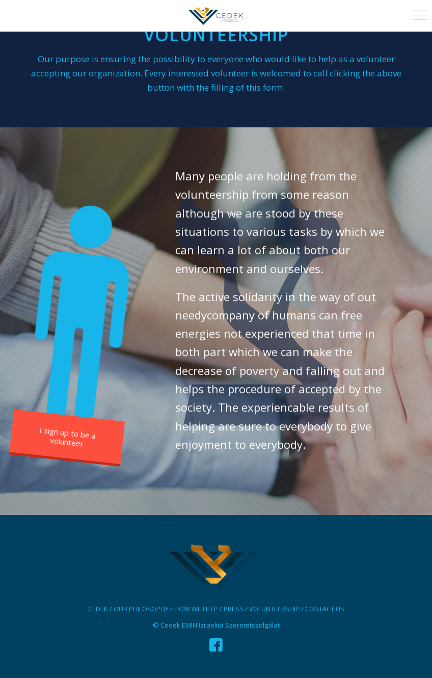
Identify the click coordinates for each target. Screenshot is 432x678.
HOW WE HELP (196, 608)
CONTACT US (324, 608)
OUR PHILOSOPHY (141, 608)
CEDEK (98, 608)
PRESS (234, 608)
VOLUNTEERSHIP (274, 608)
